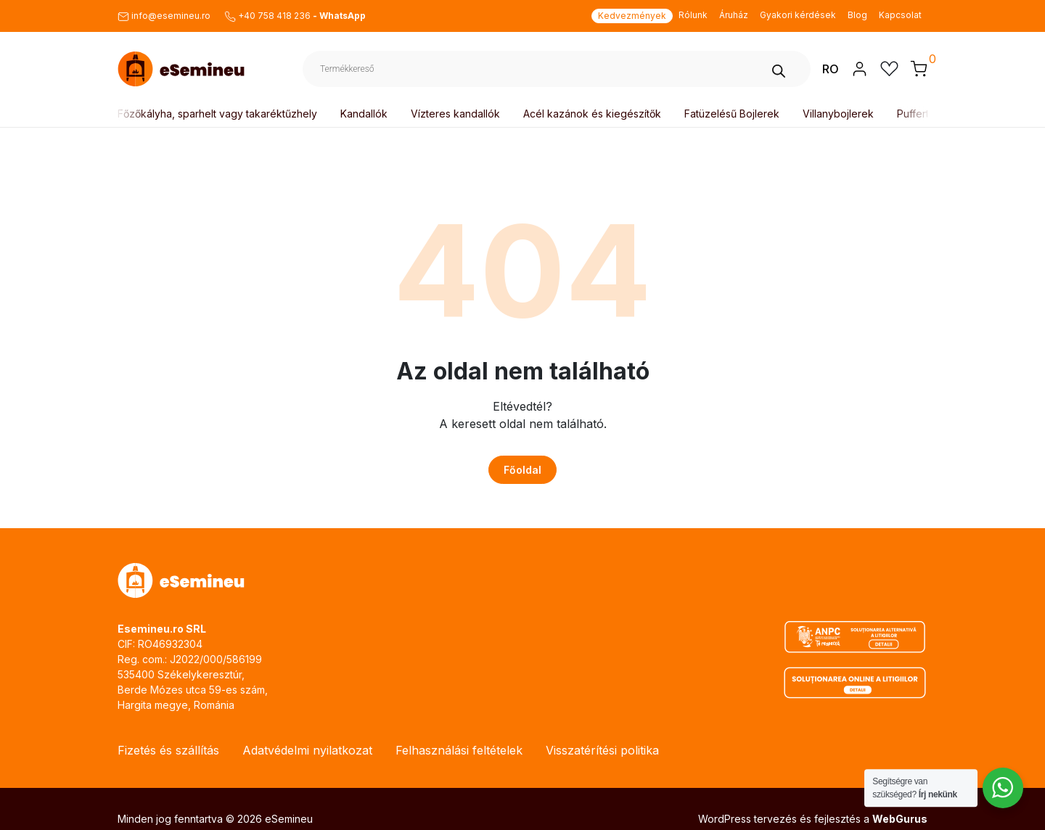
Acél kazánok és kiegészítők (595, 113)
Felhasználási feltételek (459, 750)
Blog (857, 14)
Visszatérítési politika (602, 750)
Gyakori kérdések (798, 14)
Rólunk (693, 14)
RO (830, 69)
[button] (918, 68)
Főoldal (522, 470)
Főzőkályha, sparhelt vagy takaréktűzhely (220, 113)
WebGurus (899, 819)
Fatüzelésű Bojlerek (734, 113)
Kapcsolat (900, 14)
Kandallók (366, 113)
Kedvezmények (632, 15)
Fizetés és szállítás (168, 750)
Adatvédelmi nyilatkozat (307, 750)
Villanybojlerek (841, 113)
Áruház (733, 14)
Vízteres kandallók (458, 113)
